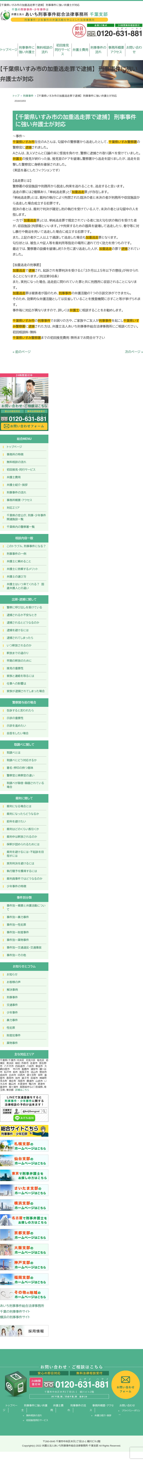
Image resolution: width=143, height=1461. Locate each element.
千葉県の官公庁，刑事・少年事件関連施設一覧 (26, 517)
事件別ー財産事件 (18, 932)
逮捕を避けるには (18, 630)
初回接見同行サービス (62, 50)
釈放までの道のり (17, 653)
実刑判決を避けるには (20, 863)
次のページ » (134, 352)
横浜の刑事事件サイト (15, 1317)
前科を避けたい (16, 821)
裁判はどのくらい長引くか (23, 829)
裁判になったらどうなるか (23, 813)
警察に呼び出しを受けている (24, 607)
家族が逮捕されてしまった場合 (26, 691)
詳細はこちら (22, 1090)
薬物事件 (12, 1043)
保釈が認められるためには (23, 844)
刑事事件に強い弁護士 (27, 50)
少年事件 (12, 1012)
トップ (16, 95)
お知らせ (12, 974)
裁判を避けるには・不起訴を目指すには (25, 853)
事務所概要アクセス (116, 50)
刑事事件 (28, 95)
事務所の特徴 (15, 454)
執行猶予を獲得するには (22, 871)
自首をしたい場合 (17, 733)
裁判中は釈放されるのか (22, 836)
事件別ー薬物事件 (18, 940)
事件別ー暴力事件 (18, 917)
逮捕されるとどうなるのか (23, 622)
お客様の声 (14, 982)
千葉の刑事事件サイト (15, 1311)
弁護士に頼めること (19, 561)
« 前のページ (22, 352)
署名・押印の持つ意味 (20, 767)
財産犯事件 (14, 1035)
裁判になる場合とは (19, 806)
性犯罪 (11, 1027)
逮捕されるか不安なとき (22, 615)
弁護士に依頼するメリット (22, 569)
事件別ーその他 (16, 955)
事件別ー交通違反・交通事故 (24, 947)
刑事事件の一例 (16, 553)
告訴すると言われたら (20, 710)
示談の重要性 (15, 718)
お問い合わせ (134, 50)
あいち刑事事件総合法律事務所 (22, 1306)
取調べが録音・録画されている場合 (25, 785)
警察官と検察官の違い (20, 775)
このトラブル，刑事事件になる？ (26, 546)
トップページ (9, 50)
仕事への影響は (16, 683)
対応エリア (13, 507)
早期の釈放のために (19, 660)
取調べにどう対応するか (22, 760)
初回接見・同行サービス (21, 469)
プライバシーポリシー (129, 1412)
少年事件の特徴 (16, 886)
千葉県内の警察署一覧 (21, 526)
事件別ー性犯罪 (16, 924)
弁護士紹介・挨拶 (17, 484)
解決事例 (12, 989)
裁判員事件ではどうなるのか (24, 878)
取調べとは (13, 752)
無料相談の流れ (45, 50)
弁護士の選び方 (16, 576)
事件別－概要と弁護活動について (26, 907)
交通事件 (12, 1004)
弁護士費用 (80, 50)
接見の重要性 (15, 668)
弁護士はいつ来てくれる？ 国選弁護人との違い (25, 586)
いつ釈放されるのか (19, 645)
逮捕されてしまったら (20, 637)
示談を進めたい (16, 725)
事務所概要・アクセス (19, 500)
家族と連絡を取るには (20, 675)
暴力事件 (12, 1020)
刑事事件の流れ (98, 50)
